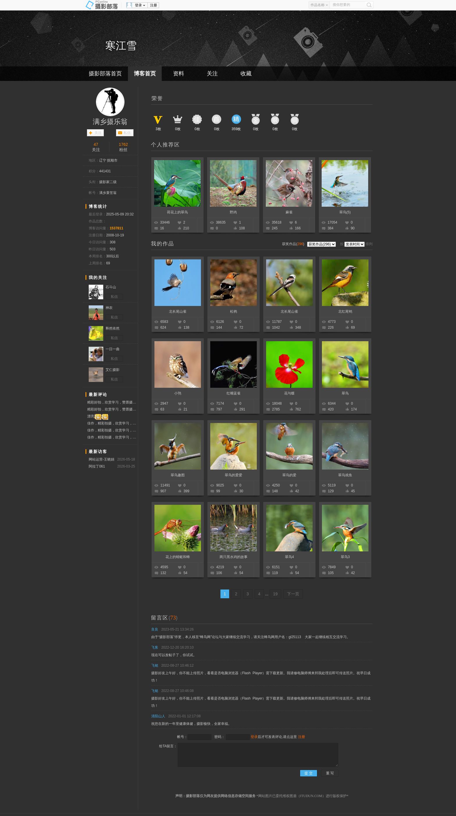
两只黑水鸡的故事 (233, 557)
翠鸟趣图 (178, 475)
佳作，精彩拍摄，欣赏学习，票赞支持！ (112, 423)
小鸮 (177, 393)
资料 (178, 73)
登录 (138, 5)
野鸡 (233, 212)
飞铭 (154, 665)
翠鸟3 (345, 557)
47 (96, 144)
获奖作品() (293, 244)
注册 (153, 5)
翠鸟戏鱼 (345, 475)
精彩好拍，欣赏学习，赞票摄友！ (112, 403)
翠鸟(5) (345, 212)
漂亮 (97, 416)
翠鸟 (345, 393)
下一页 (293, 594)
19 (275, 594)
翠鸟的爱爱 (233, 475)
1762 (123, 144)
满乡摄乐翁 (110, 121)
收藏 (246, 73)
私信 (127, 133)
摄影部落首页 (105, 73)
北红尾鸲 (345, 311)
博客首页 (145, 73)
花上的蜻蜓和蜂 (177, 557)
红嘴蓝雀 (234, 393)
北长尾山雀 (177, 311)
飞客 (154, 647)
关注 (212, 73)
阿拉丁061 (97, 466)
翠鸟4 (289, 557)
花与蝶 (289, 393)
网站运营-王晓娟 (101, 459)
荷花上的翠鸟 (177, 212)
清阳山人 (158, 716)
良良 (154, 629)
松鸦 (233, 311)
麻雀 (289, 212)
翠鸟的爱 (289, 475)
